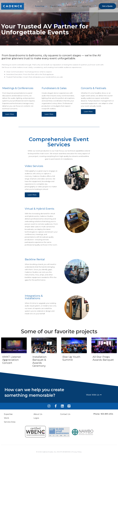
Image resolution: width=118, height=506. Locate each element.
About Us (86, 6)
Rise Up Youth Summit (71, 359)
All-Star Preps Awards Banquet (103, 359)
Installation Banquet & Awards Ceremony (39, 362)
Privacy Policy (77, 452)
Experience (71, 6)
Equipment (55, 6)
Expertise (39, 6)
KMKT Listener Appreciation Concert (11, 360)
